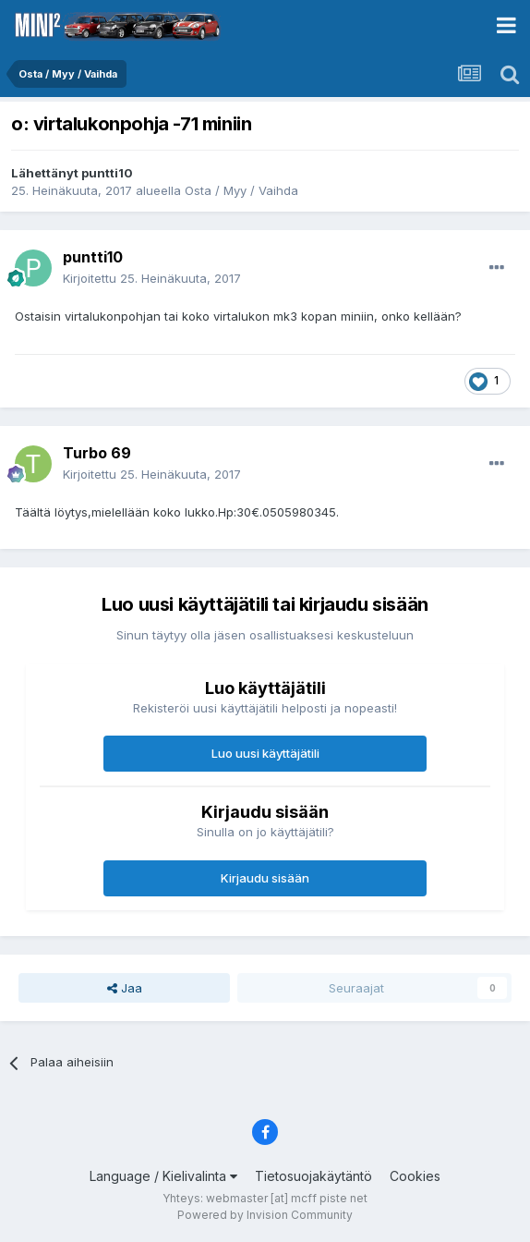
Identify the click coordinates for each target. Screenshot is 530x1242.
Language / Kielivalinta (163, 1176)
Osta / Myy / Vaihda (241, 190)
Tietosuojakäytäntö (313, 1176)
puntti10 (107, 172)
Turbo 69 (97, 453)
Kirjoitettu (152, 278)
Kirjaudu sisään (265, 878)
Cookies (415, 1176)
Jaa (124, 988)
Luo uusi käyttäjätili (265, 753)
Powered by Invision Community (265, 1215)
